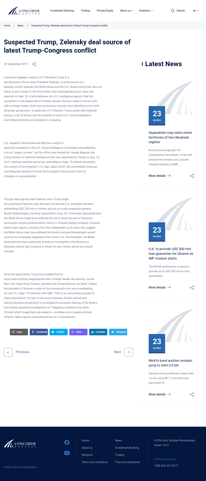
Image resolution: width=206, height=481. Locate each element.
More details (157, 176)
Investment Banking (62, 10)
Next (117, 352)
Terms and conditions (95, 462)
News (21, 25)
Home (7, 25)
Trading (85, 10)
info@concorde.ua (165, 459)
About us (87, 447)
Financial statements (127, 462)
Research (87, 454)
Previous (22, 352)
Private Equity (105, 10)
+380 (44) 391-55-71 (166, 465)
